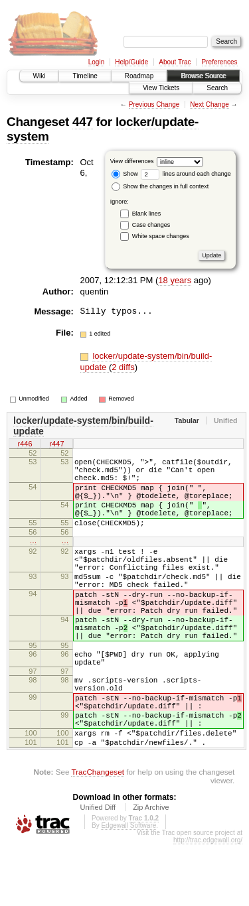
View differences (132, 161)
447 (82, 122)
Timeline (84, 76)
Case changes (151, 225)
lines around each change (186, 173)
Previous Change (154, 104)
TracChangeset (97, 833)
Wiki (39, 76)
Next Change (209, 104)
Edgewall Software (128, 887)
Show (125, 173)
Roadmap (139, 76)
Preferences (220, 62)
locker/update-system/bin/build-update (83, 425)
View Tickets (161, 88)
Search (217, 88)
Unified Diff (98, 869)
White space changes (160, 236)
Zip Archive (151, 869)
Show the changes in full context (160, 186)
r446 (24, 445)
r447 (56, 445)
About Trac (175, 62)
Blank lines (146, 213)
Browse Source (203, 76)
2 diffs (123, 367)
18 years (174, 280)
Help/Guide (131, 62)
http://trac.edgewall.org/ (207, 901)
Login (96, 62)
